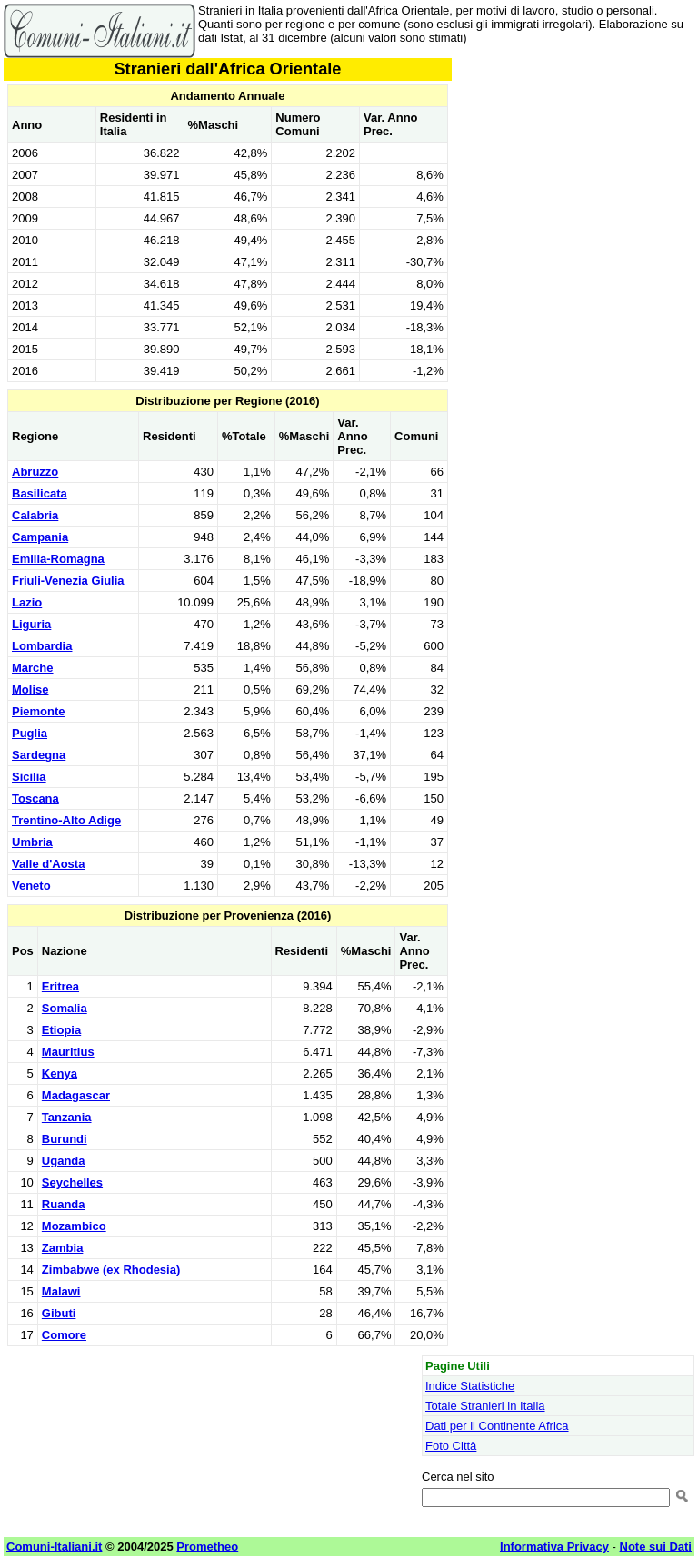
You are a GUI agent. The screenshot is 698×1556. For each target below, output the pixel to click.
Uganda (63, 1160)
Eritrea (60, 986)
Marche (33, 668)
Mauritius (68, 1052)
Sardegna (38, 755)
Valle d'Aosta (48, 864)
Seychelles (72, 1182)
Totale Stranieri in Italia (485, 1406)
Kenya (59, 1073)
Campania (40, 537)
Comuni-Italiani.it (54, 1546)
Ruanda (63, 1204)
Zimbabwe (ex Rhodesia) (111, 1269)
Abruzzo (35, 471)
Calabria (35, 515)
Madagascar (76, 1095)
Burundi (64, 1139)
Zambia (63, 1248)
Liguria (31, 624)
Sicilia (29, 776)
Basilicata (39, 493)
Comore (64, 1335)
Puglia (29, 733)
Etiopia (61, 1030)
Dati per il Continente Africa (497, 1426)
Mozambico (74, 1226)
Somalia (64, 1008)
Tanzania (67, 1117)
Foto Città (450, 1446)
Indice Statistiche (469, 1386)
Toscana (35, 798)
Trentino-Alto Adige (66, 820)
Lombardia (42, 646)
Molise (30, 689)
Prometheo (207, 1546)
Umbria (32, 842)
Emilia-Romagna (58, 559)
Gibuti (59, 1313)
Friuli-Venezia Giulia (68, 580)
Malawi (61, 1291)
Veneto (31, 885)
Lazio (27, 602)
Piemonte (38, 711)
